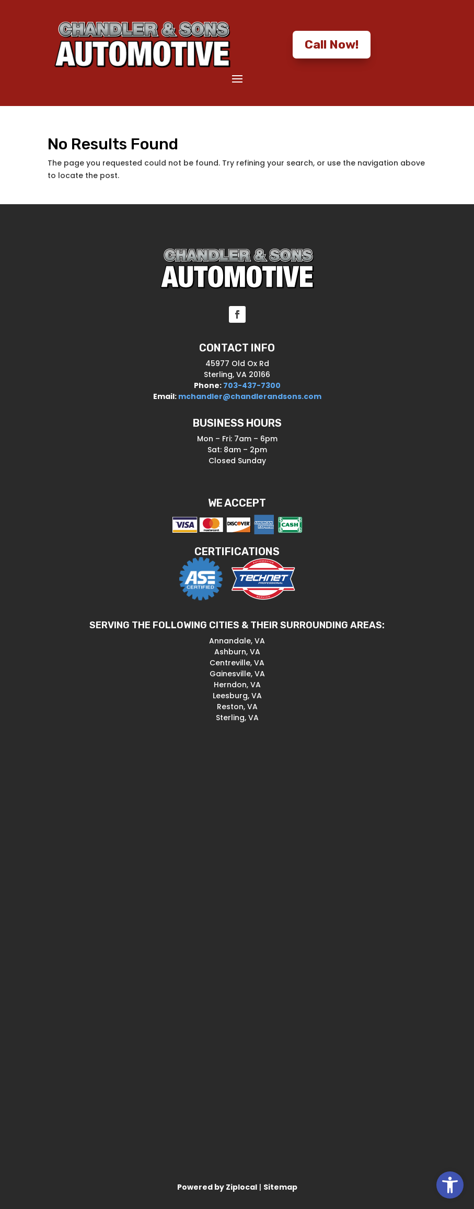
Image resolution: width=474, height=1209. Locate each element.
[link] (450, 1185)
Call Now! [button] (332, 44)
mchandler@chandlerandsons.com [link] (249, 396)
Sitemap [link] (280, 1187)
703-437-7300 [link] (251, 385)
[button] (237, 78)
